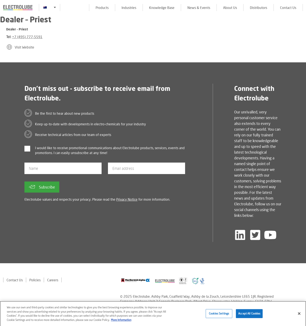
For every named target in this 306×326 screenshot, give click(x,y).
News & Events (198, 8)
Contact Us (288, 8)
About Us (230, 8)
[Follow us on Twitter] (255, 235)
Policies (35, 280)
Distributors (258, 8)
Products (102, 8)
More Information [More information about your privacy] (121, 321)
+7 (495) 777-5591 (27, 37)
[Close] (299, 314)
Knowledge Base (161, 8)
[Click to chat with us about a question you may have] (300, 31)
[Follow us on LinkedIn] (240, 235)
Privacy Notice (126, 199)
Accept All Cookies (249, 314)
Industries (129, 8)
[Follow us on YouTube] (270, 235)
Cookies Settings (219, 314)
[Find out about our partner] (135, 280)
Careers (52, 280)
